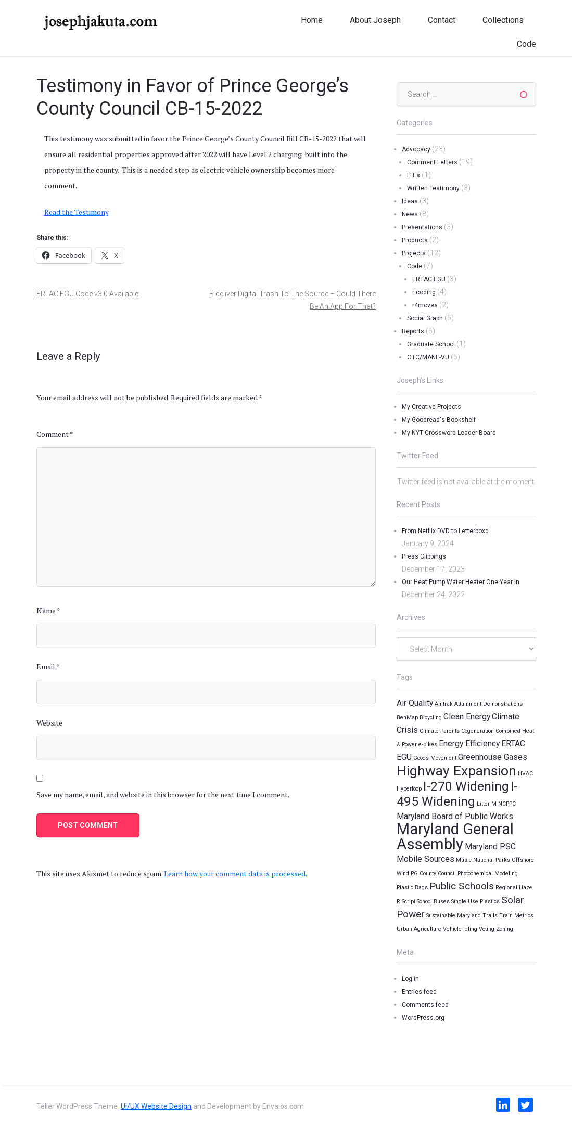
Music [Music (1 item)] (464, 860)
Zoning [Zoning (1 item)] (504, 929)
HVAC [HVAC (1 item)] (525, 773)
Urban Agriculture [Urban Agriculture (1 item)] (419, 929)
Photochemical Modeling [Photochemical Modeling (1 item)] (487, 873)
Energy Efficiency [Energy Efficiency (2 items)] (469, 743)
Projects (414, 253)
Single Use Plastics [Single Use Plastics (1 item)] (475, 901)
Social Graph (425, 318)
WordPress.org (423, 1017)
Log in (410, 978)
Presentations (422, 227)
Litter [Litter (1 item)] (483, 803)
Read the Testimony (76, 212)
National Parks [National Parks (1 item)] (491, 860)
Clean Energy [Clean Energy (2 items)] (466, 716)
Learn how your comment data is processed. (235, 873)
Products (415, 240)
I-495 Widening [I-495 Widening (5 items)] (457, 794)
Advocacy (416, 149)
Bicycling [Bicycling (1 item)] (431, 717)
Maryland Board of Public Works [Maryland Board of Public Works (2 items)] (455, 816)
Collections (503, 20)
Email (48, 666)
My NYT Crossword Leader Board (449, 432)
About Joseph (375, 20)
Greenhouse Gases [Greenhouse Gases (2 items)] (492, 757)
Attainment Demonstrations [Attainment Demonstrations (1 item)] (488, 704)
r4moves (425, 305)
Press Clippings (424, 556)
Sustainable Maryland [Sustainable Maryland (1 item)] (453, 915)
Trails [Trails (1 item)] (490, 915)
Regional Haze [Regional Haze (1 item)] (513, 887)
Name (48, 610)
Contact (441, 20)
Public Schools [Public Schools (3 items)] (461, 886)
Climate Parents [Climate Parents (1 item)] (440, 731)
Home (312, 20)
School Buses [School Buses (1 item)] (433, 901)
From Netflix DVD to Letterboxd (445, 531)
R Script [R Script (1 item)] (406, 901)
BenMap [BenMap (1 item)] (407, 717)
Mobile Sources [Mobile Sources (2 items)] (425, 859)
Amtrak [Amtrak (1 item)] (444, 704)
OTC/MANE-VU (428, 357)
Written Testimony (433, 188)
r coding (424, 292)
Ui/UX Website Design (156, 1106)
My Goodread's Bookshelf (439, 419)
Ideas (410, 201)
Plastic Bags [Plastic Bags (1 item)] (412, 887)
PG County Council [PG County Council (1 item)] (433, 873)
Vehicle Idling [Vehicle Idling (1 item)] (460, 929)
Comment (54, 434)
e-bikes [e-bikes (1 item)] (427, 744)
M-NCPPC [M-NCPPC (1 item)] (503, 803)
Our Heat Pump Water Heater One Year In (460, 582)
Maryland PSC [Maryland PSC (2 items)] (490, 846)
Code (526, 44)
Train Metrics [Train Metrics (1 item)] (516, 915)
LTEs (413, 175)
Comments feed (425, 1004)
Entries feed (419, 991)
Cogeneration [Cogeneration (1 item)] (477, 731)
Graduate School (431, 344)
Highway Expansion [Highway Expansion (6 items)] (456, 770)
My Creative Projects (431, 406)
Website (49, 723)
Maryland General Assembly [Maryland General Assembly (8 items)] (455, 836)
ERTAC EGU (429, 279)
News (410, 214)
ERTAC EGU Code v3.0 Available (87, 294)
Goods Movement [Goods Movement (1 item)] (434, 758)
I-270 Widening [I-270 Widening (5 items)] (466, 786)
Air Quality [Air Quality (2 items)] (415, 703)
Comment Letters (432, 162)
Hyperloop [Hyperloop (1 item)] (409, 788)
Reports (413, 331)
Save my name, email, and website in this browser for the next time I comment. (162, 794)
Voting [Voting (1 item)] (486, 929)
